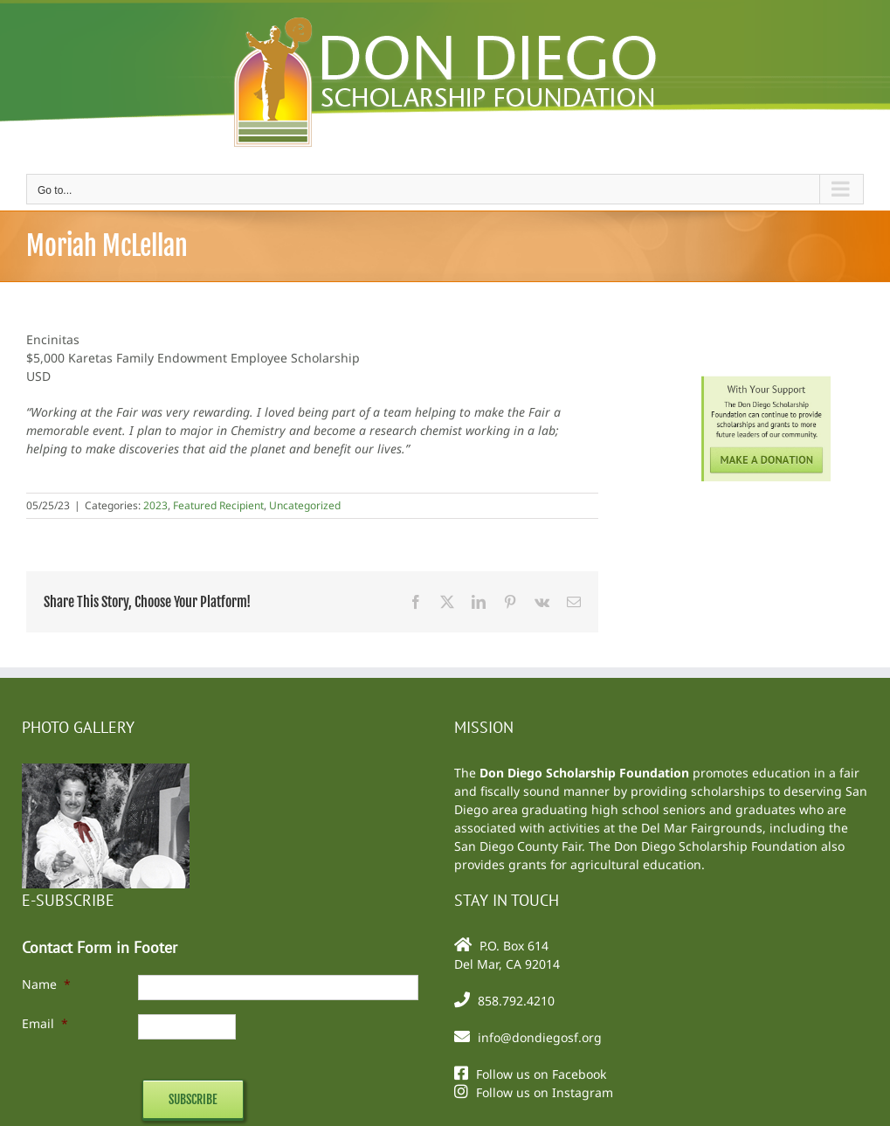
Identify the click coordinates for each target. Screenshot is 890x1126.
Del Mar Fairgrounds (701, 827)
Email (45, 1023)
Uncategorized (305, 505)
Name (46, 984)
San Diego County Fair (518, 846)
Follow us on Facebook (541, 1074)
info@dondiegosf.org (540, 1037)
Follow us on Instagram (544, 1092)
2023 (155, 505)
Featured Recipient (218, 505)
